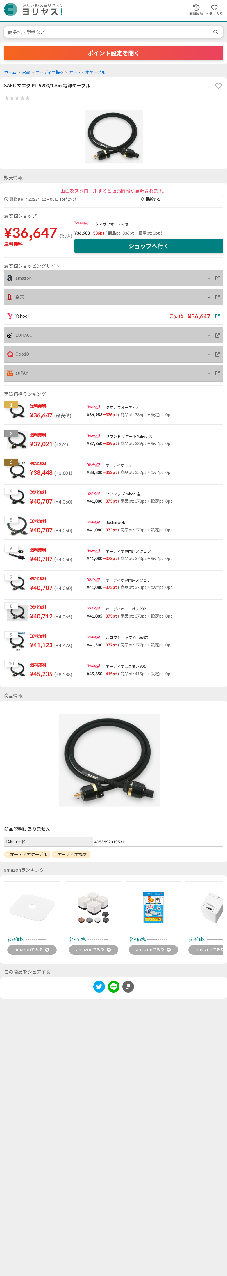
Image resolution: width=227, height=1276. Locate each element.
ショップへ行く (148, 245)
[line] (113, 988)
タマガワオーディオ (112, 224)
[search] (216, 32)
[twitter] (99, 988)
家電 (26, 72)
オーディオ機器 (49, 72)
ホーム (10, 72)
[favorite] (218, 85)
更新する (150, 199)
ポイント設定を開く (113, 52)
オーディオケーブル (87, 72)
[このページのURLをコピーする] (128, 987)
